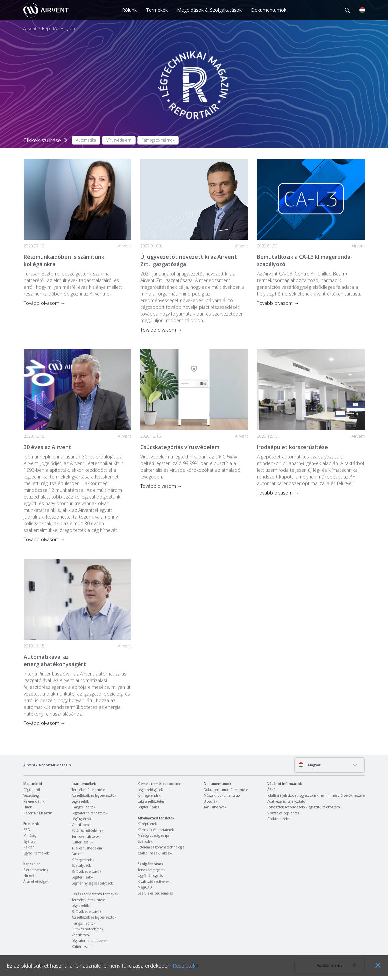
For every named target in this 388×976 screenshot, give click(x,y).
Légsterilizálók (83, 877)
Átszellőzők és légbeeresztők (94, 795)
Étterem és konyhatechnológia (161, 847)
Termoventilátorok (86, 836)
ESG (26, 829)
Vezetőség (31, 795)
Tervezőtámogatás (151, 869)
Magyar (309, 765)
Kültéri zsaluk (83, 842)
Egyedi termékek (36, 853)
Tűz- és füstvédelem (87, 848)
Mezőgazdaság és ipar (154, 835)
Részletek (184, 965)
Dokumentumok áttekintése (226, 789)
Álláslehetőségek (36, 881)
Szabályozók (81, 865)
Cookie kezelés (278, 818)
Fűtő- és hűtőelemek (87, 830)
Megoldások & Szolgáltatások (209, 10)
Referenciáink (34, 801)
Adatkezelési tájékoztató (286, 801)
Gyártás (29, 841)
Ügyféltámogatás (150, 875)
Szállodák (145, 841)
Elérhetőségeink (35, 869)
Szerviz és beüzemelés (155, 893)
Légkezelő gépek (150, 789)
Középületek (147, 823)
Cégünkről (31, 789)
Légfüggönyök (82, 818)
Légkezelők (80, 801)
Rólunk (129, 10)
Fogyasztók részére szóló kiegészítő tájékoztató (303, 807)
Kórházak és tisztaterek (156, 829)
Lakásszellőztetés (151, 801)
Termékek (157, 10)
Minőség (29, 835)
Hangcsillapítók (83, 807)
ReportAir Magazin (37, 813)
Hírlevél (29, 875)
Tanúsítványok (215, 807)
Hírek (27, 807)
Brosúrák (210, 801)
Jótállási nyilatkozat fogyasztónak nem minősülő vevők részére (316, 795)
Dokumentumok (268, 10)
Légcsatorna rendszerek (90, 813)
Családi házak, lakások (155, 853)
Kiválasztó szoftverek (154, 881)
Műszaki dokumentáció (222, 795)
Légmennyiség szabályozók (92, 883)
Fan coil (77, 853)
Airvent (29, 29)
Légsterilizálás (148, 807)
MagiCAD (145, 887)
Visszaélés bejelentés (283, 813)
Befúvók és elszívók (86, 871)
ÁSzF (271, 789)
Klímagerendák (83, 859)
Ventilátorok (81, 824)
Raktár (28, 847)
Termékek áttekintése (88, 789)
